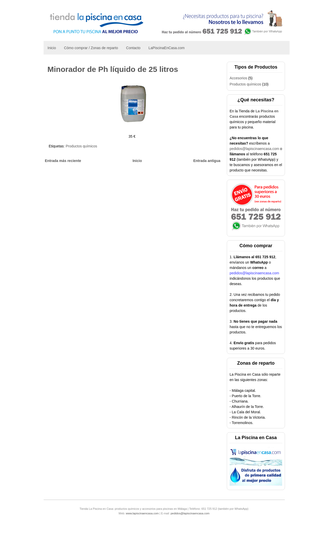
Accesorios (238, 78)
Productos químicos (81, 146)
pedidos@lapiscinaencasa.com (254, 149)
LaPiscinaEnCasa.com (167, 48)
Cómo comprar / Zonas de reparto (91, 48)
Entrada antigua (206, 161)
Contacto (133, 48)
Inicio (52, 48)
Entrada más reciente (63, 161)
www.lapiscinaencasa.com (142, 513)
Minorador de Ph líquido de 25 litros (112, 69)
